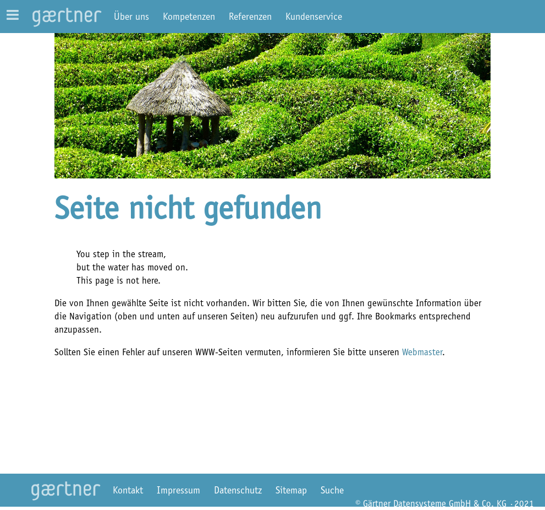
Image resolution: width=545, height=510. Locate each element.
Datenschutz (238, 490)
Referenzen (250, 16)
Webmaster (422, 351)
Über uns (131, 16)
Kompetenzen (189, 16)
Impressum (178, 490)
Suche (332, 490)
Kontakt (128, 490)
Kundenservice (313, 16)
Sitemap (291, 490)
